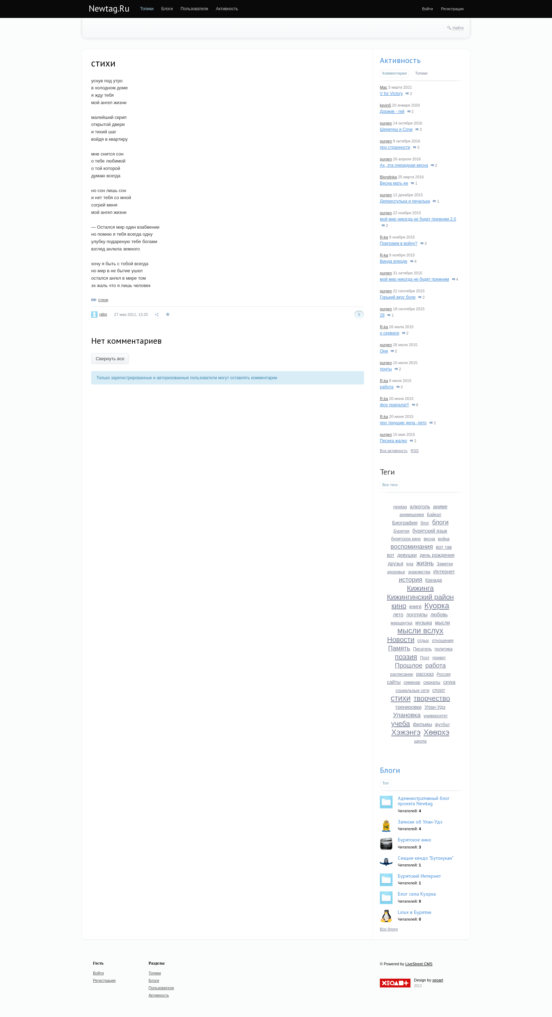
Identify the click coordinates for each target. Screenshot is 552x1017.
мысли (442, 622)
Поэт (424, 657)
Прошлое (408, 665)
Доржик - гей (392, 111)
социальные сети (412, 690)
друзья (395, 563)
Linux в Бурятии (414, 912)
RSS (415, 451)
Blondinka (388, 177)
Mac (383, 87)
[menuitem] (146, 9)
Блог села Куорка (417, 894)
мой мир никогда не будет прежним (414, 279)
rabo (103, 314)
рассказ (425, 674)
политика (444, 649)
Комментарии (394, 73)
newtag (400, 506)
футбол (442, 724)
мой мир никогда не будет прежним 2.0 (418, 219)
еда (409, 563)
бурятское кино (406, 538)
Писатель (422, 649)
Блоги (390, 770)
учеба (400, 723)
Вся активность (393, 451)
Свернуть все (110, 358)
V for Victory (391, 93)
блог (425, 523)
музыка (423, 622)
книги (415, 606)
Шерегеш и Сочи (396, 129)
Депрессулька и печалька (405, 201)
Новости (400, 639)
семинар (411, 682)
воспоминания (412, 546)
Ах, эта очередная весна (404, 165)
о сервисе (389, 333)
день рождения (437, 555)
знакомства (419, 572)
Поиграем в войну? (399, 243)
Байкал (434, 514)
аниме (440, 506)
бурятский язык (429, 531)
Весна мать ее (394, 183)
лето (398, 614)
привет (439, 657)
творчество (432, 698)
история (410, 579)
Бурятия (401, 531)
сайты (394, 682)
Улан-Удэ (435, 707)
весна (429, 538)
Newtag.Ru (109, 8)
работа (387, 386)
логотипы (416, 614)
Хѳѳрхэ (436, 732)
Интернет (444, 571)
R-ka (384, 237)
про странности (395, 147)
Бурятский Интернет (419, 876)
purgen (386, 123)
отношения (442, 640)
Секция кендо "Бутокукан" (425, 858)
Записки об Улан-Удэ (420, 822)
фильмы (422, 724)
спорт (438, 690)
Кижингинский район (420, 597)
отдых (423, 640)
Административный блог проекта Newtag (424, 801)
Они (384, 351)
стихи (103, 300)
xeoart (437, 980)
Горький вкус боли (397, 297)
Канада (433, 580)
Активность (400, 60)
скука (449, 682)
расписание (401, 674)
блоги (440, 522)
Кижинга (420, 588)
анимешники (412, 514)
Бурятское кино (414, 840)
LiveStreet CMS (418, 964)
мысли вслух (420, 630)
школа (420, 741)
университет (436, 715)
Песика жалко (393, 440)
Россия (443, 674)
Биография (405, 523)
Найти (458, 28)
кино (398, 606)
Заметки (445, 563)
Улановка (407, 715)
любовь (439, 614)
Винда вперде (393, 261)
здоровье (396, 572)
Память (399, 648)
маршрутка (401, 623)
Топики (421, 73)
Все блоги (389, 929)
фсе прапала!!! (394, 404)
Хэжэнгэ (406, 732)
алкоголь (420, 506)
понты (386, 369)
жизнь (425, 563)
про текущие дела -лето (403, 422)
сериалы (431, 682)
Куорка (437, 605)
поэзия (406, 657)
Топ (385, 783)
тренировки (408, 707)
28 (382, 315)
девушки (407, 555)
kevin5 (385, 105)
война (444, 538)
